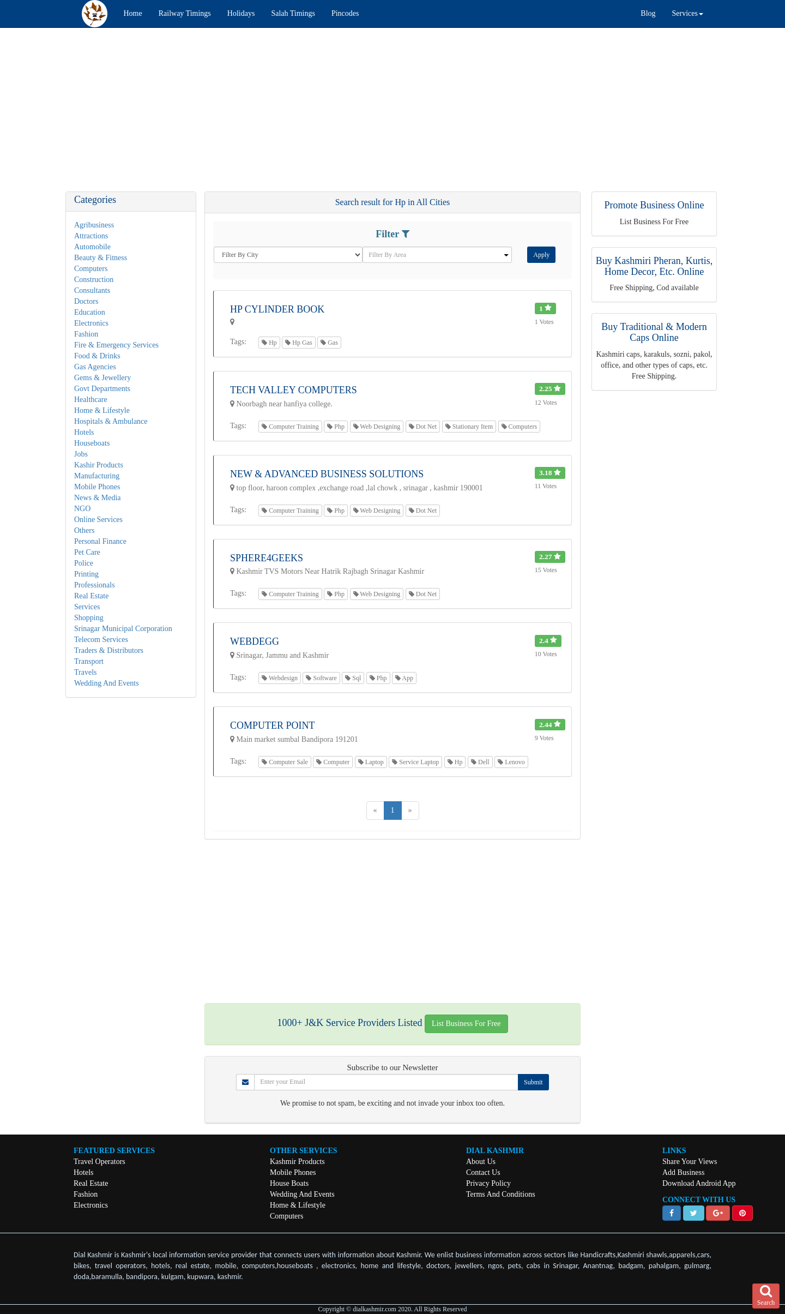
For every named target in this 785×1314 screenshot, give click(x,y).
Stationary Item (469, 426)
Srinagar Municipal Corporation (123, 629)
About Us (481, 1161)
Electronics (91, 323)
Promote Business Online (654, 205)
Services (87, 607)
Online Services (98, 519)
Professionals (94, 585)
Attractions (91, 236)
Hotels (84, 432)
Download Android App (699, 1183)
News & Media (97, 498)
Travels (85, 672)
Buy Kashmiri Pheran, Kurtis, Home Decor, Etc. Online (654, 266)
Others (84, 530)
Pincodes (345, 13)
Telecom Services (101, 639)
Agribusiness (94, 225)
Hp (269, 342)
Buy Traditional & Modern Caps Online (654, 332)
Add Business (683, 1172)
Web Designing (377, 426)
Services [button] (687, 13)
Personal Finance (100, 541)
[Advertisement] (327, 115)
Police (83, 563)
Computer (332, 762)
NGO (82, 509)
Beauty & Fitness (100, 258)
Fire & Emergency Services (116, 345)
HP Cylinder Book (277, 309)
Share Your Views (689, 1161)
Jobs (81, 454)
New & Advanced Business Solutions (327, 474)
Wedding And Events (106, 683)
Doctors (86, 301)
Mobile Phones (97, 487)
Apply (541, 255)
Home (133, 13)
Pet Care (87, 552)
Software (321, 678)
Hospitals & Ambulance (111, 421)
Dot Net (423, 426)
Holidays (241, 13)
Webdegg (254, 641)
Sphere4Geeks (266, 558)
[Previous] (375, 810)
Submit (533, 1082)
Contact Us (483, 1172)
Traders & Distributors (108, 650)
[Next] (410, 810)
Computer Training (290, 426)
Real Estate (91, 596)
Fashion (86, 334)
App (404, 678)
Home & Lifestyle (102, 410)
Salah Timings (293, 13)
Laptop (371, 762)
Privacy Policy (488, 1183)
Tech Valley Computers (293, 390)
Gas (329, 342)
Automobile (92, 247)
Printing (86, 574)
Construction (93, 279)
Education (89, 312)
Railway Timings (185, 13)
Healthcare (90, 399)
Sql (353, 678)
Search (766, 1295)
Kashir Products (98, 465)
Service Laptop (415, 762)
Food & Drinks (97, 356)
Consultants (92, 290)
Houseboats (92, 443)
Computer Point (272, 725)
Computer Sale (285, 762)
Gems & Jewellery (102, 378)
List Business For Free (466, 1023)
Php (336, 426)
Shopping (89, 618)
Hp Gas (298, 342)
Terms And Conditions (500, 1194)
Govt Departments (102, 389)
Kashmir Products (297, 1161)
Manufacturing (96, 476)
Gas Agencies (95, 367)
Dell (480, 762)
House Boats (289, 1183)
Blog (648, 13)
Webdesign (280, 678)
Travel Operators (99, 1161)
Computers (90, 269)
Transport (89, 661)
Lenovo (511, 762)
